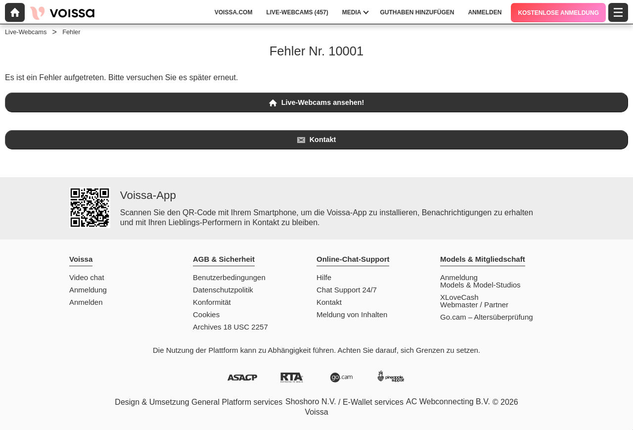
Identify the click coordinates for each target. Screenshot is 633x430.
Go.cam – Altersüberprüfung (486, 317)
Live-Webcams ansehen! (316, 102)
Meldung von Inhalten (351, 314)
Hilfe (323, 277)
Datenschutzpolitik (223, 290)
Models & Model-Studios (480, 285)
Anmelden (86, 302)
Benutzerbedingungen (229, 277)
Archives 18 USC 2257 (230, 327)
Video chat (86, 277)
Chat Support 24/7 (346, 290)
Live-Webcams (25, 32)
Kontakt (316, 140)
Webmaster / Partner (474, 304)
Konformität (212, 302)
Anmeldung (88, 290)
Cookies (206, 314)
